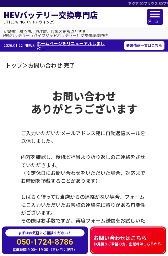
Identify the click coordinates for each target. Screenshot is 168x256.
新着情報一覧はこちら (144, 45)
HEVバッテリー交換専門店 (51, 17)
